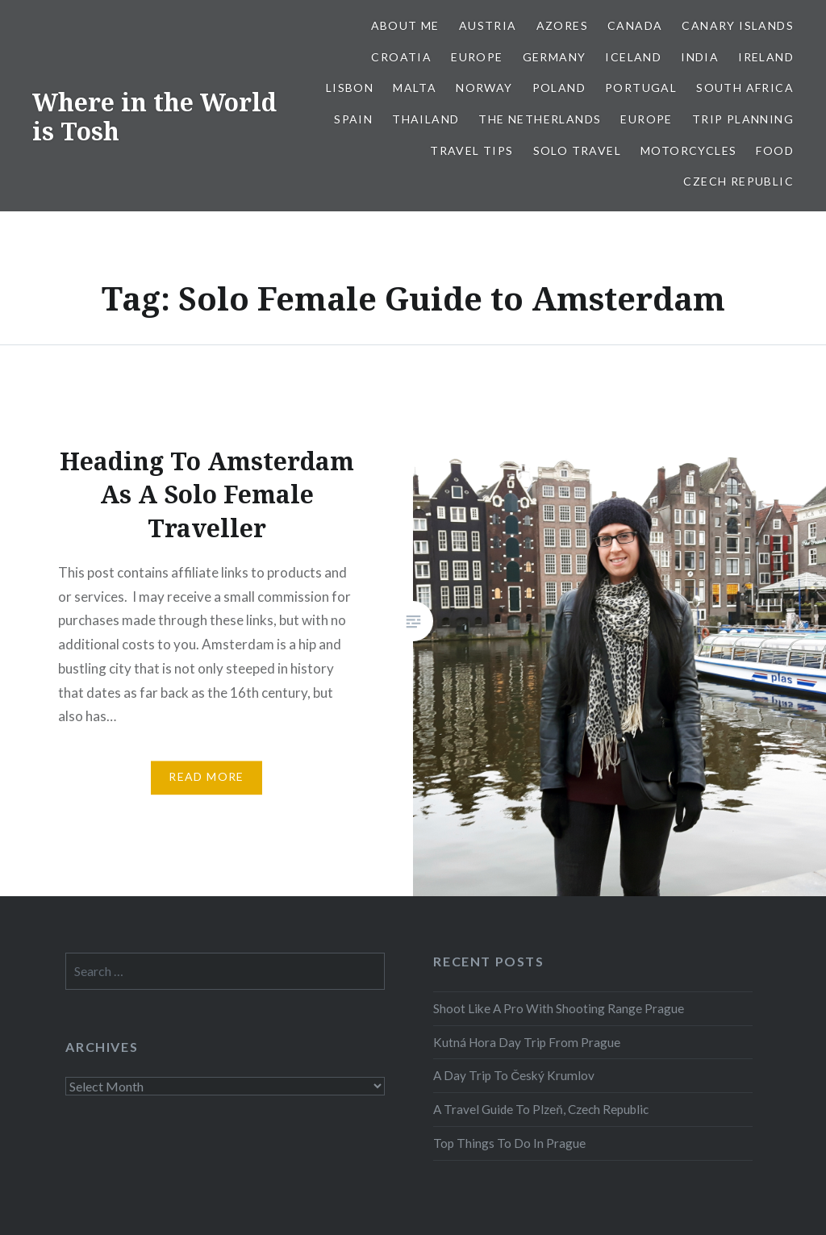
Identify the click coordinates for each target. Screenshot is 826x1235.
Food (775, 150)
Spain (353, 119)
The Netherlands (539, 119)
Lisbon (349, 87)
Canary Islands (738, 25)
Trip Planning (743, 119)
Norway (484, 87)
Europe (477, 57)
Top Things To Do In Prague (509, 1143)
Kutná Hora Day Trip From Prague (526, 1042)
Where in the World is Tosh (154, 117)
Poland (559, 87)
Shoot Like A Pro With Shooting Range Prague (558, 1008)
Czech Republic (738, 181)
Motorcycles (688, 150)
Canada (634, 25)
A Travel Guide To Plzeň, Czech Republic (541, 1109)
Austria (488, 25)
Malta (414, 87)
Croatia (401, 57)
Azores (562, 25)
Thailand (425, 119)
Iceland (633, 57)
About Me (405, 25)
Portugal (641, 87)
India (700, 57)
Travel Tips (471, 150)
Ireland (766, 57)
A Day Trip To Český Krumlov (513, 1075)
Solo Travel (577, 150)
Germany (554, 57)
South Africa (745, 87)
